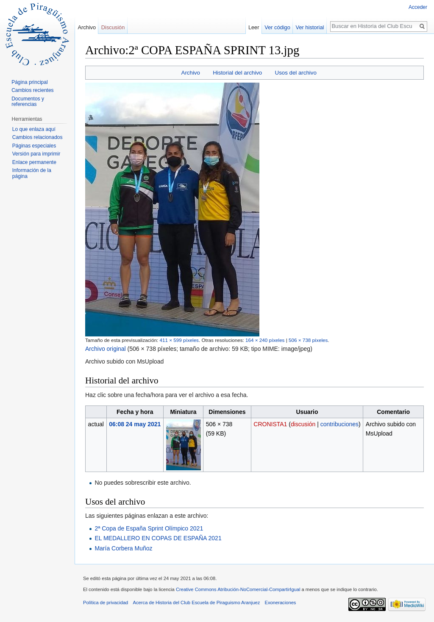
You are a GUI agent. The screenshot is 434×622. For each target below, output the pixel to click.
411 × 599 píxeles (179, 340)
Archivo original (105, 348)
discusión (303, 424)
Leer (253, 27)
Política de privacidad (105, 602)
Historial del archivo (237, 72)
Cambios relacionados (37, 137)
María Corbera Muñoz (123, 548)
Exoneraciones (280, 602)
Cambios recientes (32, 90)
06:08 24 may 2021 (135, 424)
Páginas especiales (34, 146)
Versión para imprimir (36, 154)
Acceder (418, 7)
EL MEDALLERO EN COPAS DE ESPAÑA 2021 (158, 538)
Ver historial (310, 27)
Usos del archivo (296, 72)
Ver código (277, 27)
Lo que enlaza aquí (34, 129)
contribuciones (339, 424)
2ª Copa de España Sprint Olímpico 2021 (149, 528)
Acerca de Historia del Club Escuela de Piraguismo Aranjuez (196, 602)
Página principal (29, 82)
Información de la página (31, 173)
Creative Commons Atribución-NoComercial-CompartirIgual (238, 589)
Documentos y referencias (27, 102)
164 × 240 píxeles (264, 340)
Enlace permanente (34, 162)
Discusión (113, 27)
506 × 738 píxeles (308, 340)
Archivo (190, 72)
